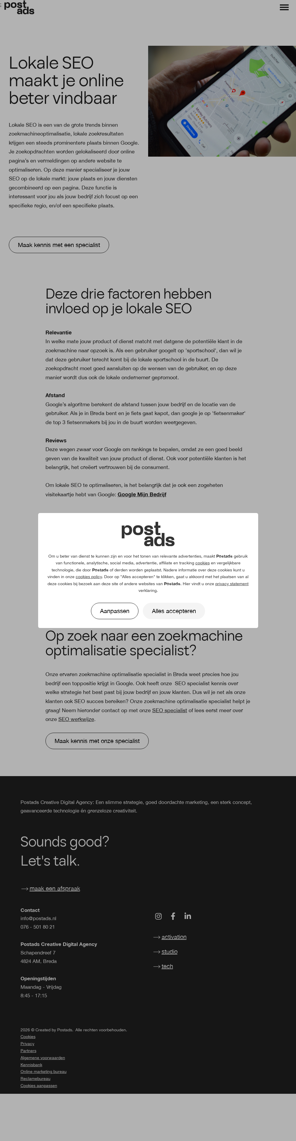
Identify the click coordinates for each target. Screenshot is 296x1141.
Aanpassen (114, 610)
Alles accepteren (174, 610)
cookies (202, 563)
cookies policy (89, 576)
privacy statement (231, 583)
